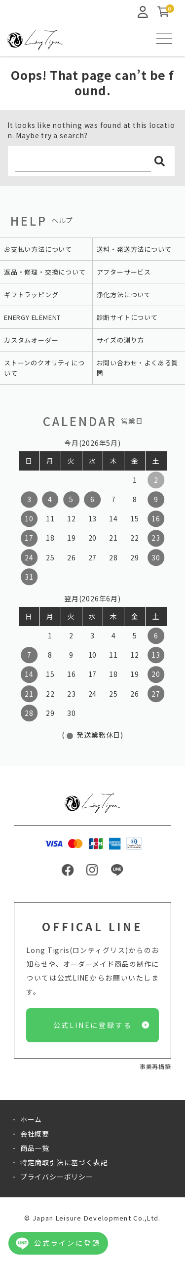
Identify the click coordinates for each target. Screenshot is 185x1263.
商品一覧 (34, 1148)
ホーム (31, 1119)
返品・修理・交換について (45, 271)
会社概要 (34, 1134)
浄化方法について (124, 294)
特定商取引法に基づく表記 (64, 1162)
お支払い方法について (38, 249)
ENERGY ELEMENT (32, 317)
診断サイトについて (127, 317)
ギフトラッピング (31, 294)
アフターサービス (124, 271)
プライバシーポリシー (56, 1177)
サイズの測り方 (121, 340)
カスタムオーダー (31, 340)
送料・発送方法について (134, 249)
